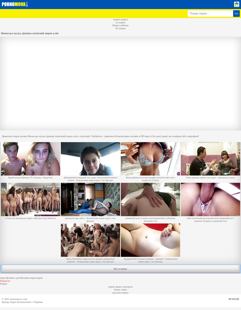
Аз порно (120, 28)
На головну (120, 268)
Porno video (120, 289)
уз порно (120, 22)
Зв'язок (233, 299)
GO (236, 13)
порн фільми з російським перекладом (21, 277)
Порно (3, 283)
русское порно (120, 292)
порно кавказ (120, 19)
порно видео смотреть (120, 286)
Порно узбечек (120, 25)
